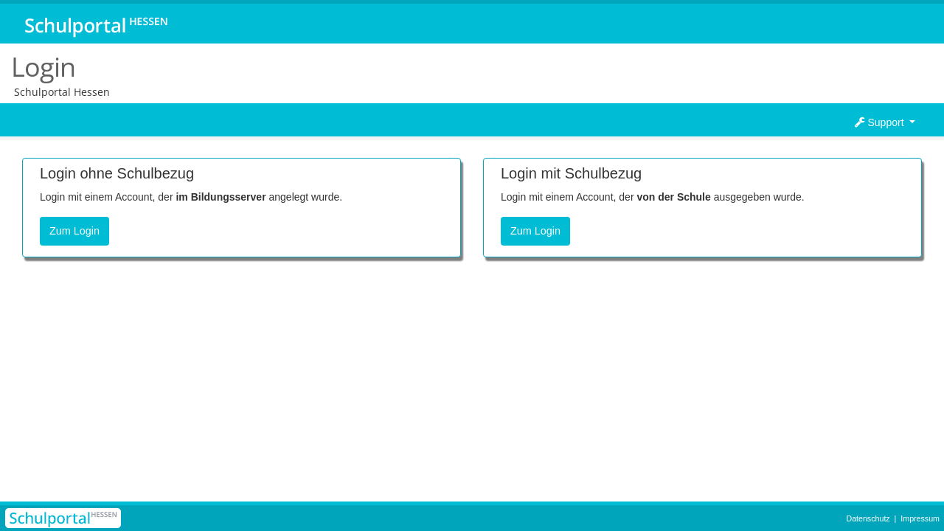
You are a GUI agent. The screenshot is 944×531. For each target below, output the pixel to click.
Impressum (920, 518)
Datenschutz (867, 518)
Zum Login (74, 231)
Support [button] (881, 122)
